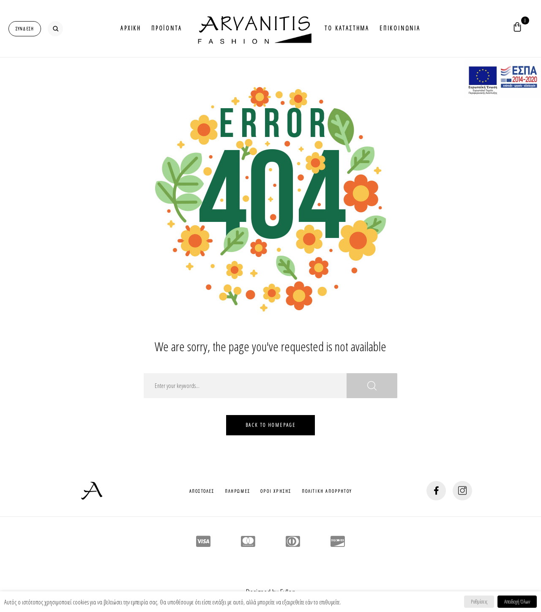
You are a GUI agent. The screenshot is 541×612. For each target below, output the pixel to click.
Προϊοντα (166, 28)
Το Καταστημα (347, 28)
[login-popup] (24, 28)
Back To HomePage (270, 425)
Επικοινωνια (400, 28)
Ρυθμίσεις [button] (479, 601)
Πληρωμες (238, 491)
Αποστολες (202, 491)
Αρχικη (130, 28)
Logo (253, 28)
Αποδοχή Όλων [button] (517, 601)
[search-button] (55, 28)
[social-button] (436, 490)
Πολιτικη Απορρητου (327, 491)
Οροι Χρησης (275, 491)
